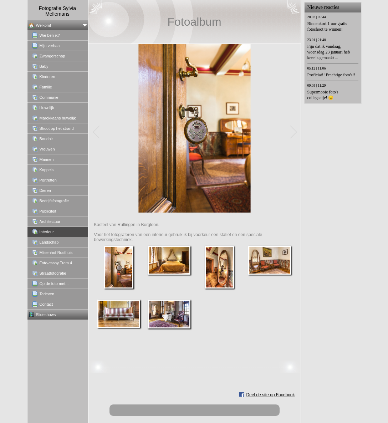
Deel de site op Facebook (270, 394)
